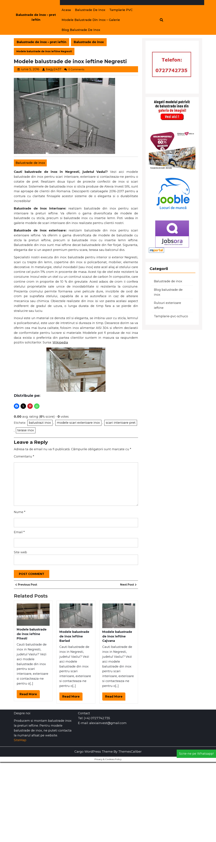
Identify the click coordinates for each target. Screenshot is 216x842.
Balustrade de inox (90, 10)
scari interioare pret (121, 423)
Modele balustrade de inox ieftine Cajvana (117, 636)
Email (19, 532)
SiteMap (20, 740)
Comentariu (24, 456)
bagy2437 (53, 69)
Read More (30, 695)
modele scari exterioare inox (78, 423)
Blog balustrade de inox (81, 30)
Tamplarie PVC (121, 10)
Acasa (66, 10)
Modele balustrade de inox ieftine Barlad (74, 636)
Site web (20, 552)
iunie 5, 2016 (30, 69)
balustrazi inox (40, 423)
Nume (19, 512)
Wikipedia (60, 342)
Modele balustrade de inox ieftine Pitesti (32, 634)
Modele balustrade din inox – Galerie (91, 20)
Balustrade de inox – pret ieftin (41, 42)
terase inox (25, 430)
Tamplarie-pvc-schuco (171, 316)
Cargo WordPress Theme (93, 751)
